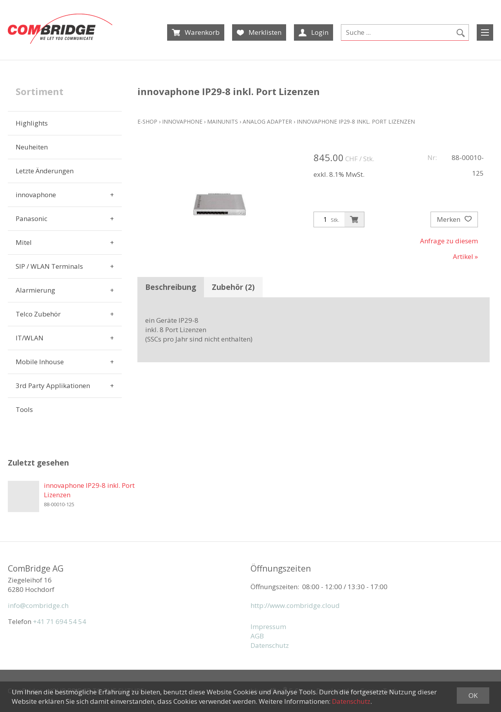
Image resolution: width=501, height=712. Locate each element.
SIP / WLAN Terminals (49, 266)
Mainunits (222, 121)
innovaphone (36, 194)
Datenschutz (269, 645)
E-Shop (147, 121)
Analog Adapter (267, 121)
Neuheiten (32, 146)
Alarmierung (35, 290)
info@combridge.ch (38, 605)
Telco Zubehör (38, 313)
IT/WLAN (29, 337)
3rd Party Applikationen (53, 385)
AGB (257, 635)
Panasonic (31, 218)
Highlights (32, 123)
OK (473, 695)
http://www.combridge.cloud (295, 605)
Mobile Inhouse (40, 361)
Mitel (24, 242)
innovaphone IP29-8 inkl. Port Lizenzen (356, 121)
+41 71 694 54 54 (59, 621)
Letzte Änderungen (45, 170)
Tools (24, 409)
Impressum (268, 626)
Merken (454, 219)
